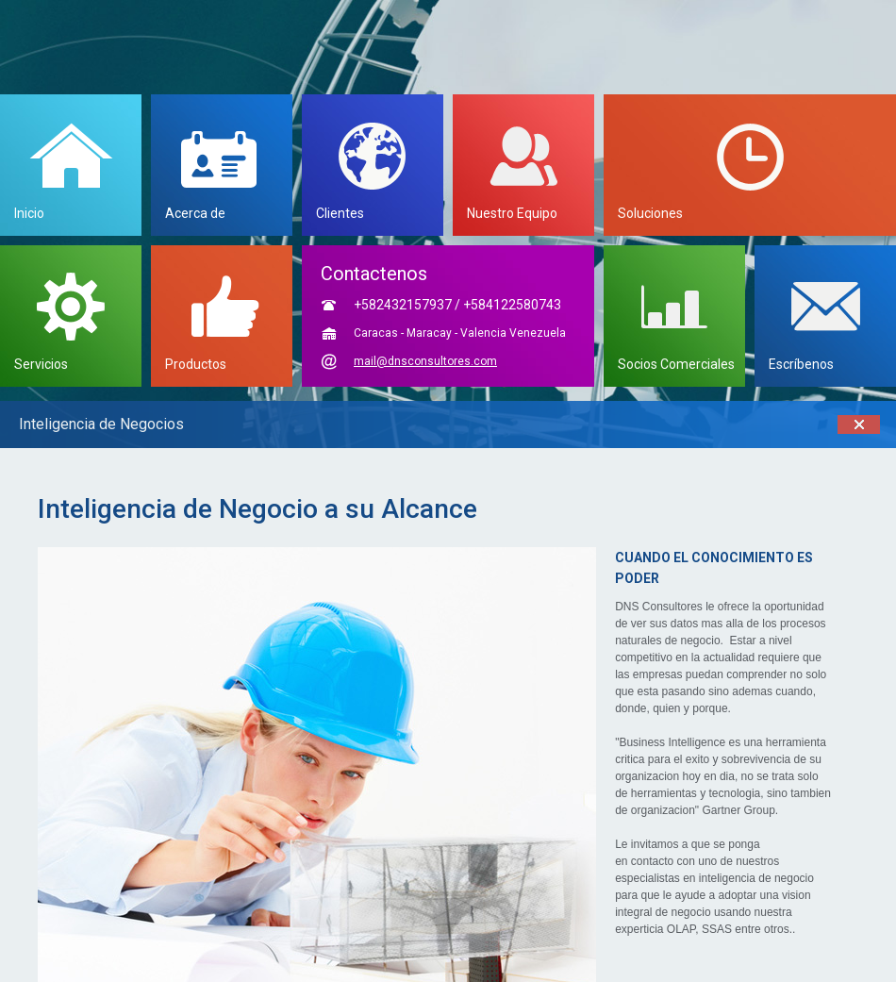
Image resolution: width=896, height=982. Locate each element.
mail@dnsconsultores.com (425, 361)
